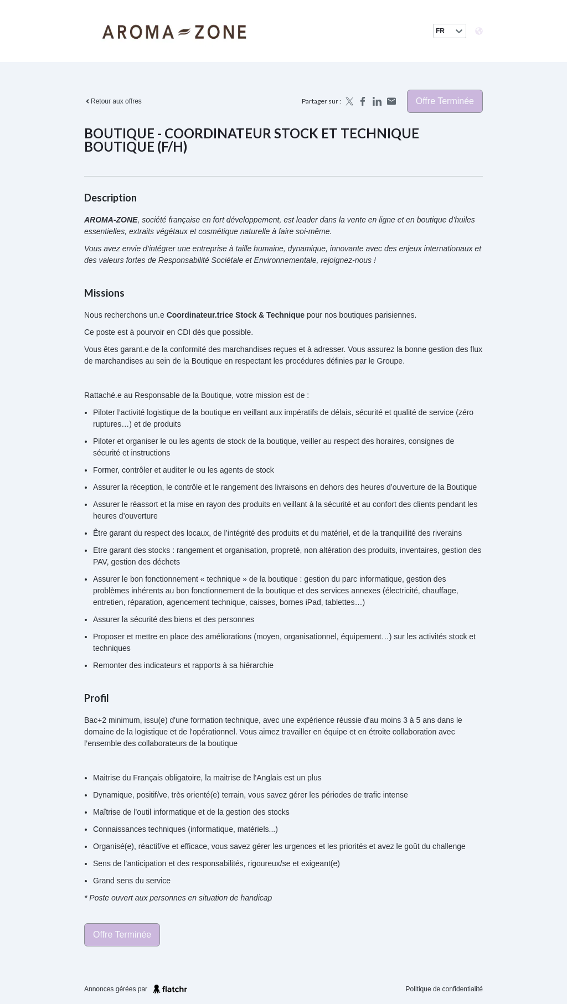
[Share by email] (391, 101)
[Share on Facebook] (362, 101)
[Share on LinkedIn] (377, 101)
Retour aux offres (113, 101)
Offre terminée (445, 101)
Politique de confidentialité (444, 989)
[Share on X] (348, 101)
